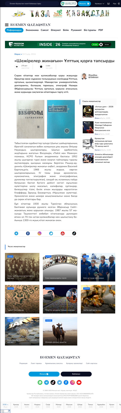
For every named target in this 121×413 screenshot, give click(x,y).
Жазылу (84, 3)
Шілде (80, 405)
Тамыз (90, 405)
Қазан (112, 405)
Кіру (116, 3)
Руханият (76, 30)
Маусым (69, 405)
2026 (5, 405)
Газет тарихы (36, 363)
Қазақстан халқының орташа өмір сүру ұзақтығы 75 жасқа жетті (104, 142)
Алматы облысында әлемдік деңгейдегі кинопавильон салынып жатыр (104, 158)
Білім (66, 30)
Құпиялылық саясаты (54, 363)
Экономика (32, 30)
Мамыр (58, 405)
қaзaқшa (99, 3)
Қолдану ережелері (74, 363)
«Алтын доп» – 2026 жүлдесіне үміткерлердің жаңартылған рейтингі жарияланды (104, 113)
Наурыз (37, 405)
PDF (100, 30)
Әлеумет (56, 30)
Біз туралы (90, 30)
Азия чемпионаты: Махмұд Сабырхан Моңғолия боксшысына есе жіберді (103, 127)
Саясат (45, 30)
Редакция (23, 363)
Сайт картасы (91, 363)
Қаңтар (16, 405)
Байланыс (76, 374)
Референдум (14, 30)
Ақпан (27, 405)
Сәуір (48, 405)
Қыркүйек (101, 405)
